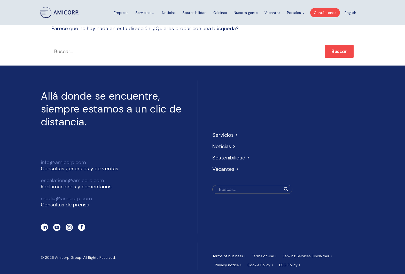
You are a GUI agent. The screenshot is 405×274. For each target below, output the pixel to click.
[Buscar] (252, 189)
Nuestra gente (246, 12)
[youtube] (56, 227)
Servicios (145, 12)
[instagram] (69, 227)
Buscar (339, 51)
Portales (296, 12)
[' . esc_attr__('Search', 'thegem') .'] (184, 51)
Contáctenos (325, 12)
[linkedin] (44, 227)
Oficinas (220, 12)
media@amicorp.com (66, 198)
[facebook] (81, 227)
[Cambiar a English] (350, 13)
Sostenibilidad (194, 12)
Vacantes (272, 12)
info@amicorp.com (63, 162)
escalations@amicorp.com (72, 180)
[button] (286, 189)
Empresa (121, 12)
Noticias (169, 12)
